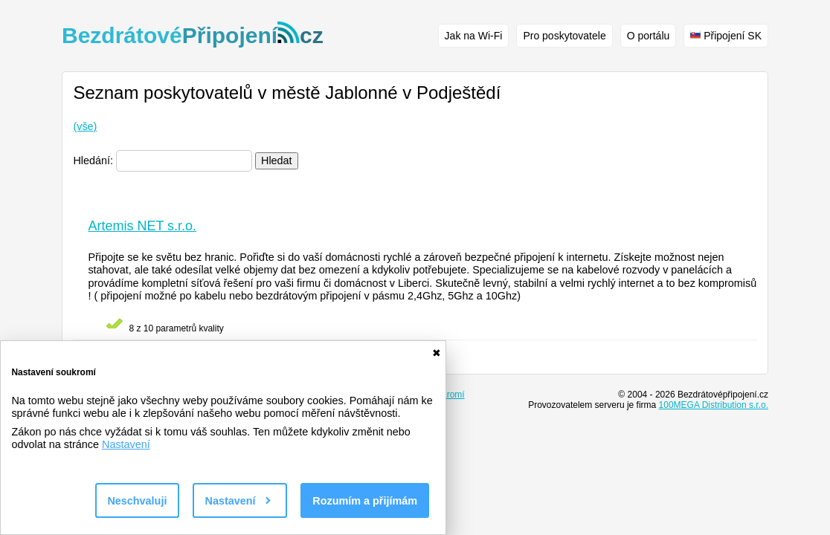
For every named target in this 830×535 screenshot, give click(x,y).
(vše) (85, 126)
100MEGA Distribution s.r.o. (713, 405)
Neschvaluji (137, 501)
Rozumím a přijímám (364, 501)
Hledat (276, 160)
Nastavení (126, 444)
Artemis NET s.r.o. (142, 225)
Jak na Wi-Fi (474, 36)
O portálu (648, 36)
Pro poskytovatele (564, 36)
